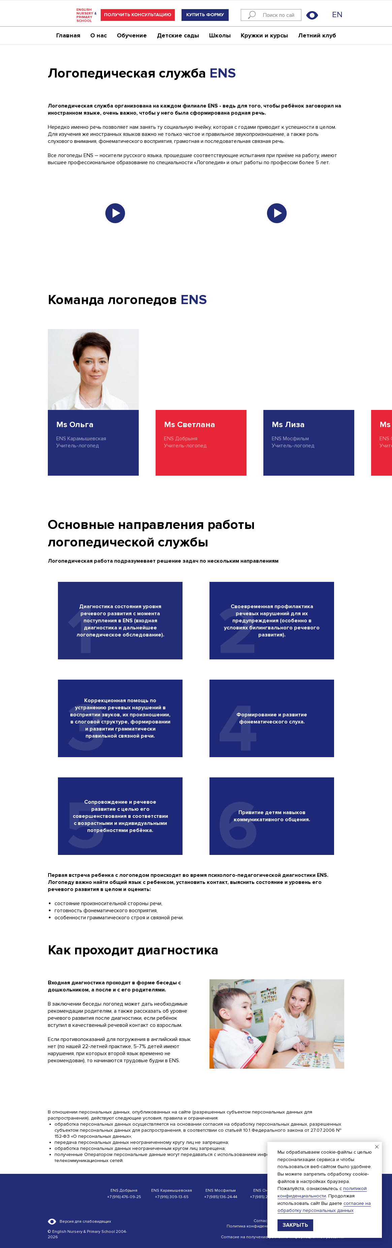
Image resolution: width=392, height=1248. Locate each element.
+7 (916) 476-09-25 (124, 1196)
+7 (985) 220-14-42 (266, 1196)
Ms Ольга (75, 424)
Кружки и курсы (264, 35)
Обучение (132, 35)
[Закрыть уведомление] (376, 1146)
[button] (138, 15)
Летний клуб (317, 35)
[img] (326, 15)
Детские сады (178, 35)
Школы (220, 35)
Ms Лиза (288, 424)
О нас (98, 35)
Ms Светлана (189, 424)
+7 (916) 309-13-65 (172, 1196)
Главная (68, 35)
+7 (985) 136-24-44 (220, 1196)
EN (337, 15)
